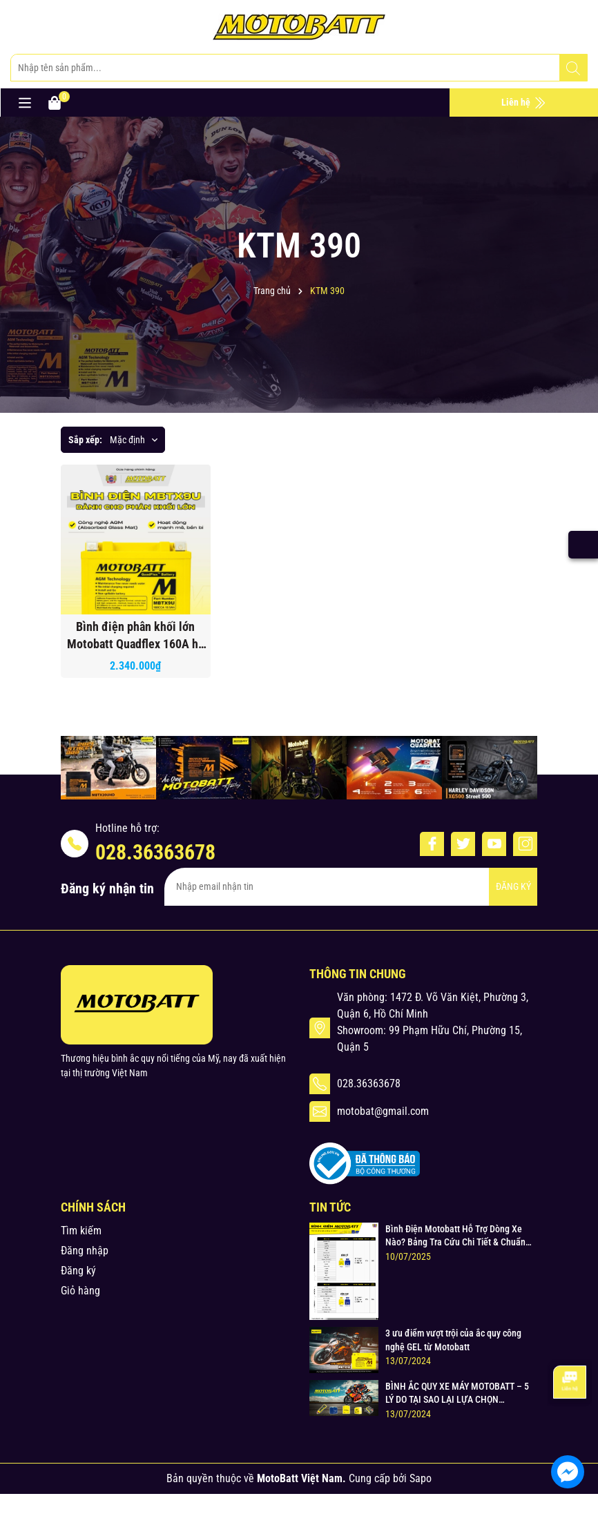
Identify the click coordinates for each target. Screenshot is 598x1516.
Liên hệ (523, 103)
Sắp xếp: (85, 439)
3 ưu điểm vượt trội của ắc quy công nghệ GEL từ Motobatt (453, 1340)
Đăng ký (78, 1270)
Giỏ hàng (80, 1290)
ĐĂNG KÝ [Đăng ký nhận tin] (513, 886)
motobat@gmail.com (383, 1111)
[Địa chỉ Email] (350, 887)
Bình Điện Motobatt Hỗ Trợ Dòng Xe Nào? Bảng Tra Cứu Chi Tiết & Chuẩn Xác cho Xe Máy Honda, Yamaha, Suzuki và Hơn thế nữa (455, 1236)
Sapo (420, 1478)
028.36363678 (155, 852)
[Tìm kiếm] (573, 68)
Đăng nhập (84, 1250)
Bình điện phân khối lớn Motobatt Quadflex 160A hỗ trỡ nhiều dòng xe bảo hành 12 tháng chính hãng (135, 635)
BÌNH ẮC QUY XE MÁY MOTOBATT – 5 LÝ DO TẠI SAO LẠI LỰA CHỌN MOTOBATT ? (457, 1394)
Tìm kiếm (81, 1230)
